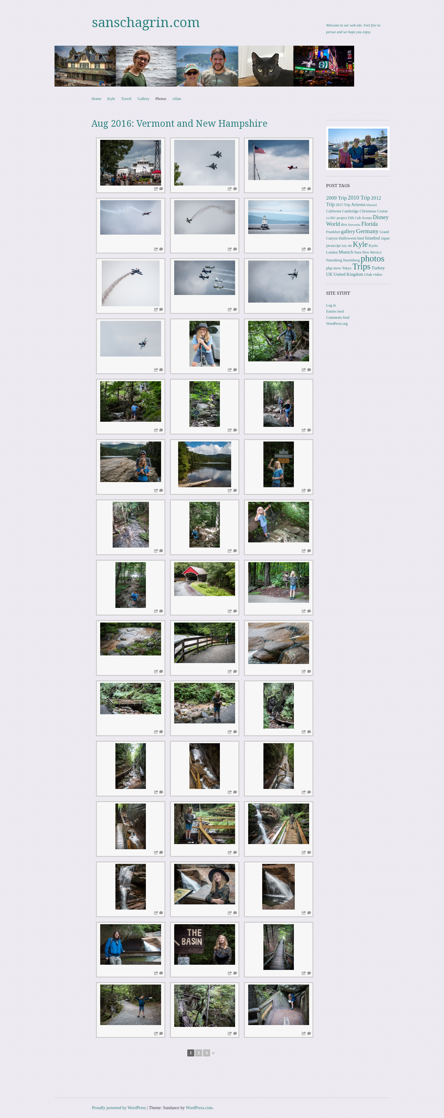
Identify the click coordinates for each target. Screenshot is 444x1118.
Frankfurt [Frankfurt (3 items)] (333, 232)
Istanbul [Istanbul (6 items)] (372, 237)
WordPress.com (199, 1108)
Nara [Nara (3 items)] (357, 252)
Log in (331, 305)
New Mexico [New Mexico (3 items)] (372, 252)
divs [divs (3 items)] (344, 224)
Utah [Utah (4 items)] (368, 274)
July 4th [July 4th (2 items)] (346, 245)
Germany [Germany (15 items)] (367, 231)
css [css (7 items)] (351, 217)
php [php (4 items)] (329, 268)
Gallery (143, 98)
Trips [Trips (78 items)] (361, 266)
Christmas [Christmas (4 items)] (368, 211)
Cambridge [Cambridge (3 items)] (350, 211)
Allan (176, 98)
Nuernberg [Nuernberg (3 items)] (334, 260)
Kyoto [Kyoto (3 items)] (373, 245)
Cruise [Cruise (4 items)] (382, 211)
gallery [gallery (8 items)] (348, 231)
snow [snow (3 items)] (337, 268)
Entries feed (335, 311)
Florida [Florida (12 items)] (369, 224)
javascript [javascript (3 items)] (333, 245)
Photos (160, 98)
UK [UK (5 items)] (329, 274)
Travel (126, 98)
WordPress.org (336, 323)
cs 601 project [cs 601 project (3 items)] (336, 218)
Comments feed (337, 317)
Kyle (111, 98)
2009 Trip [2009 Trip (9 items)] (336, 198)
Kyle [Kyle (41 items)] (360, 244)
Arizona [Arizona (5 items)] (358, 204)
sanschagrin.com (146, 22)
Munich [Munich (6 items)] (346, 251)
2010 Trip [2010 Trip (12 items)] (359, 197)
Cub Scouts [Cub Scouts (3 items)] (363, 218)
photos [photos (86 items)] (372, 258)
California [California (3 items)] (333, 211)
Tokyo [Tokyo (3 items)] (346, 268)
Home (96, 98)
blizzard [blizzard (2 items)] (371, 205)
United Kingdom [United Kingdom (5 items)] (348, 274)
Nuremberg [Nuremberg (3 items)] (351, 260)
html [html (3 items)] (360, 238)
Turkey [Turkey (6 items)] (378, 267)
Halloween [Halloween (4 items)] (347, 238)
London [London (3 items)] (332, 252)
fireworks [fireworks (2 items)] (354, 224)
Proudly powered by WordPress (119, 1108)
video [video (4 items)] (377, 274)
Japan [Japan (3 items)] (385, 238)
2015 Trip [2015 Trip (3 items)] (343, 205)
